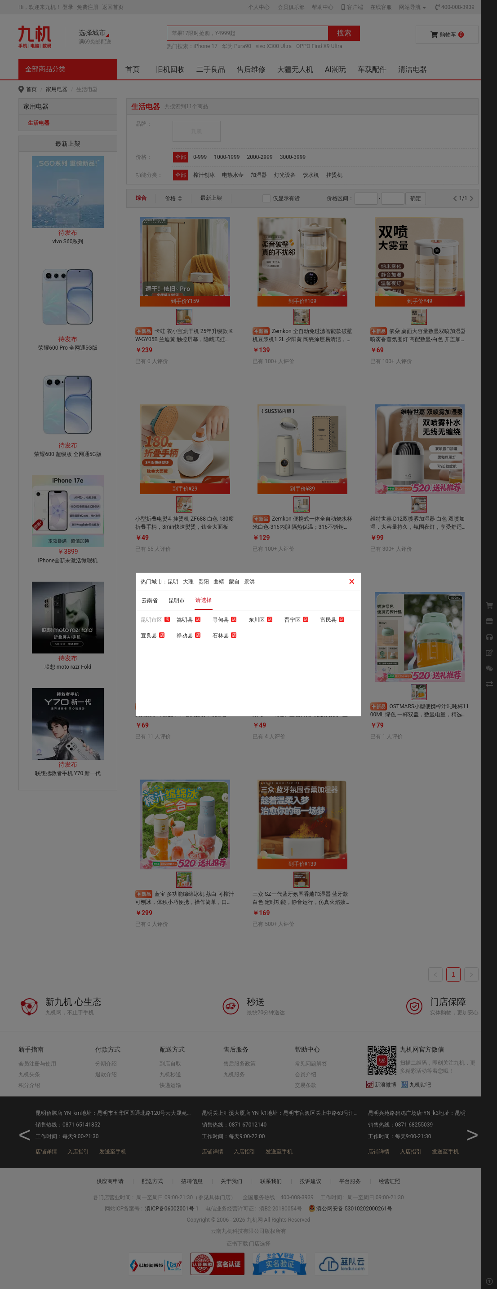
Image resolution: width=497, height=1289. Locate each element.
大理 (188, 582)
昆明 (173, 582)
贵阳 (203, 582)
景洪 (249, 582)
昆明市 (177, 600)
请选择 (203, 600)
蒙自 (234, 582)
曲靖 (218, 582)
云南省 (150, 600)
